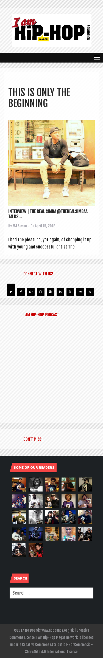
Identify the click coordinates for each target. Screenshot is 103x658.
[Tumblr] (90, 292)
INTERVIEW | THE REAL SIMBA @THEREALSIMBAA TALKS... (47, 214)
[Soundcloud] (80, 292)
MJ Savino (20, 226)
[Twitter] (11, 292)
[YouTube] (70, 292)
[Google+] (31, 292)
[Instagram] (40, 292)
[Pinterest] (50, 292)
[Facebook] (21, 292)
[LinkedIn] (60, 292)
